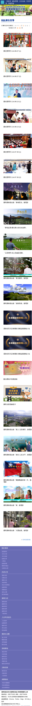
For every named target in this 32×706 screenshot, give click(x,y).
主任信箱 (22, 1)
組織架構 (4, 563)
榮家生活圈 (6, 634)
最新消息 (4, 575)
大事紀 (4, 561)
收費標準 (4, 623)
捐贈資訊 (4, 589)
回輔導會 (11, 3)
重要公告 (4, 580)
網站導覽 (15, 1)
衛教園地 (5, 648)
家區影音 (4, 671)
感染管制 (4, 651)
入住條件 (4, 620)
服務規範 (4, 601)
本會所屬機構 (6, 683)
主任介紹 (4, 554)
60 (20, 28)
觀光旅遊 (4, 644)
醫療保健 (4, 639)
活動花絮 (5, 667)
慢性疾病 (4, 659)
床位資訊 (4, 628)
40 (17, 28)
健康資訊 (4, 656)
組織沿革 (4, 558)
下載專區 (4, 613)
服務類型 (4, 606)
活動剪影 (4, 673)
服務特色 (4, 604)
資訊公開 (4, 592)
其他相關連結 (6, 687)
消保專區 (4, 582)
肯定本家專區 (6, 585)
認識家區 (4, 551)
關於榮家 (5, 548)
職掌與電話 (5, 565)
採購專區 (4, 587)
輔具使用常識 (6, 663)
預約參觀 (4, 630)
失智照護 (4, 654)
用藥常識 (4, 661)
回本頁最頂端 (26, 539)
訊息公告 (5, 572)
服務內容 (4, 611)
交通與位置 (5, 568)
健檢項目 (4, 625)
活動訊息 (4, 577)
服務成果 (4, 608)
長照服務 (4, 642)
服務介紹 (5, 598)
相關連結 (5, 679)
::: (1, 547)
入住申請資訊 (6, 617)
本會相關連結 (6, 685)
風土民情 (4, 637)
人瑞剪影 (4, 675)
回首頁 (9, 1)
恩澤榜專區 (5, 594)
